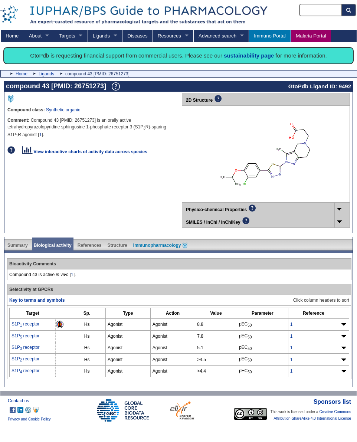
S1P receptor (26, 324)
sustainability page (249, 55)
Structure (117, 245)
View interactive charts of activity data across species (84, 151)
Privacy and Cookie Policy (29, 419)
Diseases (137, 36)
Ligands (101, 36)
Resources (169, 36)
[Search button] (349, 10)
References (90, 245)
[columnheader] (33, 313)
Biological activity (53, 245)
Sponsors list (332, 402)
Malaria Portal (311, 36)
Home (12, 36)
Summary (17, 245)
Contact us (18, 400)
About (35, 36)
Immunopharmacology (160, 245)
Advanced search (217, 36)
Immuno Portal (270, 36)
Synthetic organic (63, 109)
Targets (67, 36)
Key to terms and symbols (37, 300)
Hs (87, 324)
